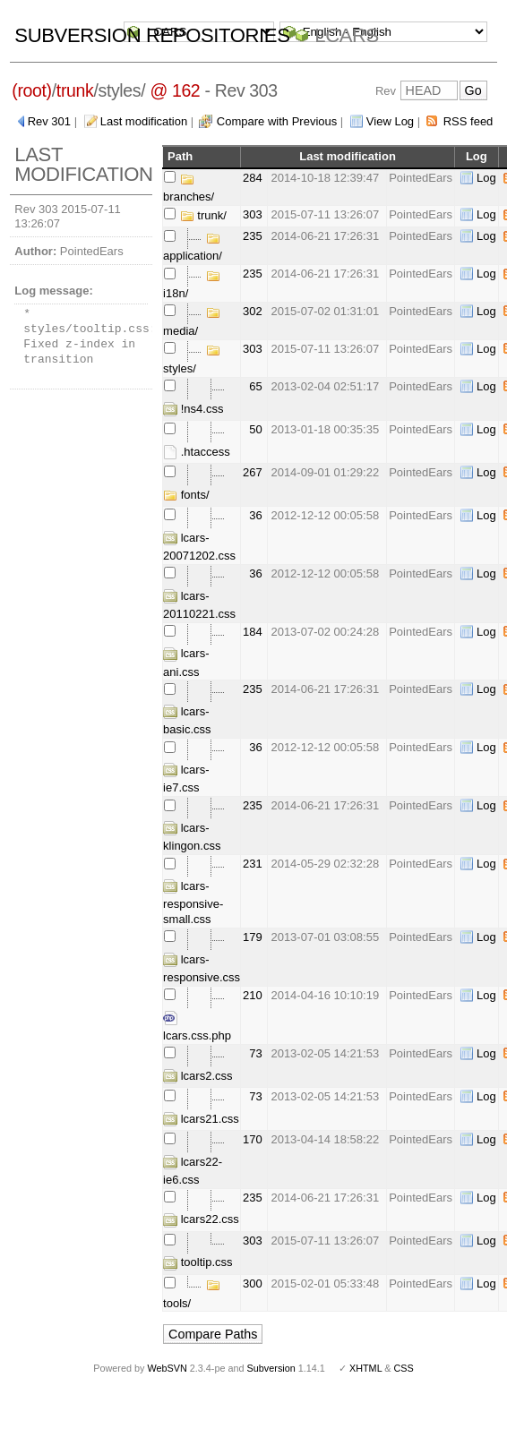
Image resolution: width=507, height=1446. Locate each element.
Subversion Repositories (151, 35)
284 (252, 177)
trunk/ (203, 215)
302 (252, 311)
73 (255, 1053)
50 (255, 429)
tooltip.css (197, 1262)
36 (255, 515)
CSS (404, 1368)
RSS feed (468, 121)
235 (252, 236)
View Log (390, 121)
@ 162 (175, 90)
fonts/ (186, 494)
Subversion (271, 1368)
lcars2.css (197, 1075)
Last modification (144, 121)
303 (252, 214)
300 (252, 1283)
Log (486, 177)
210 (252, 995)
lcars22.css (201, 1219)
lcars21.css (201, 1118)
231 (252, 863)
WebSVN (166, 1368)
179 (252, 937)
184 (252, 631)
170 (252, 1139)
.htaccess (196, 451)
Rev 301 (49, 121)
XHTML (365, 1368)
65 (255, 386)
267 (252, 472)
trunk (75, 90)
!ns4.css (193, 408)
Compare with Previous (277, 121)
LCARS (346, 35)
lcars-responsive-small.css (193, 902)
